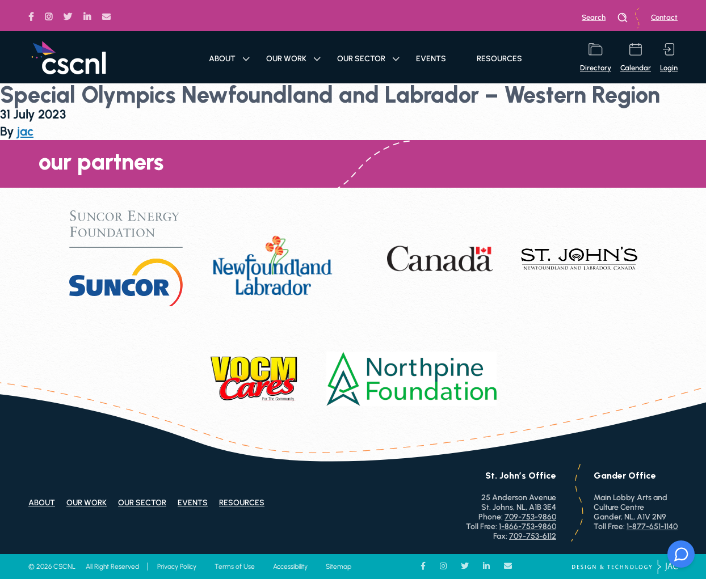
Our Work (293, 59)
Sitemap (338, 566)
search (605, 17)
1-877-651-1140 (652, 526)
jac (25, 131)
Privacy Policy (176, 566)
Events (431, 59)
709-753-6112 (532, 536)
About (229, 59)
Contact (664, 17)
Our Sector (368, 59)
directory (595, 57)
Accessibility (290, 566)
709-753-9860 (530, 517)
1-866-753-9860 (527, 526)
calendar (635, 57)
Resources (499, 59)
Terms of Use (235, 566)
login (669, 57)
